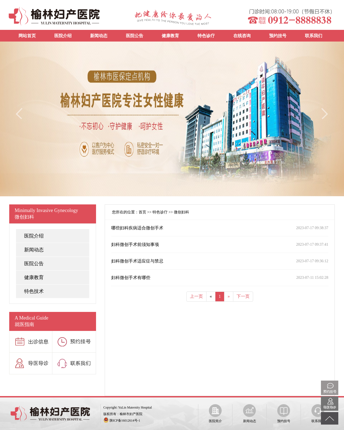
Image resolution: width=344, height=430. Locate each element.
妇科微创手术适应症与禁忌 (137, 261)
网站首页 (27, 35)
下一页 (243, 296)
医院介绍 (63, 35)
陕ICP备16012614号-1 (125, 420)
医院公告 (134, 35)
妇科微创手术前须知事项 (135, 244)
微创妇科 (181, 212)
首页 (142, 212)
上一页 (196, 296)
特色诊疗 (206, 35)
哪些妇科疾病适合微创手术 (137, 228)
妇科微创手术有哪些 (130, 277)
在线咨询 (242, 35)
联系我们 (313, 35)
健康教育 (170, 35)
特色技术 (34, 291)
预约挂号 (277, 35)
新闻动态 (98, 35)
